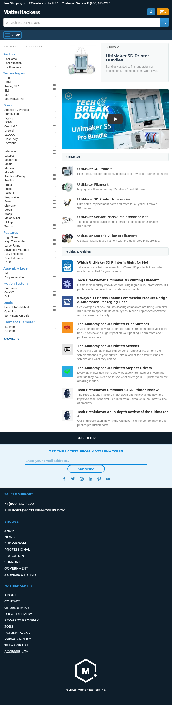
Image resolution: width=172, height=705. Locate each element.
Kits (6, 273)
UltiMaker (114, 47)
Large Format (12, 245)
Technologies (14, 73)
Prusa (8, 184)
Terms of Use (16, 645)
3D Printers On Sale (16, 315)
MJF (7, 94)
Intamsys (10, 151)
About (10, 595)
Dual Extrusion (13, 258)
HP (6, 147)
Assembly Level (15, 268)
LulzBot (9, 155)
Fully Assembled (14, 277)
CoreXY (9, 292)
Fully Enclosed (13, 253)
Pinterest (99, 479)
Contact (12, 601)
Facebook (64, 479)
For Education (13, 63)
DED (7, 78)
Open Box (10, 311)
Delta (7, 296)
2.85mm (9, 330)
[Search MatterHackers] (164, 22)
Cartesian (10, 288)
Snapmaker (11, 197)
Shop (9, 531)
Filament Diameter (19, 322)
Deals (8, 303)
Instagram (82, 479)
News (9, 537)
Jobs (8, 626)
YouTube (108, 479)
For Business (12, 67)
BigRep (8, 118)
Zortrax (8, 226)
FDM (7, 82)
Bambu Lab (11, 114)
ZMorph (9, 222)
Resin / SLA (11, 86)
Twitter (73, 479)
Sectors (9, 54)
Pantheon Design (15, 176)
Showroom (15, 543)
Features (10, 233)
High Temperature (15, 241)
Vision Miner (12, 218)
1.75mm (9, 326)
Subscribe (86, 469)
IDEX (7, 262)
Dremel (9, 130)
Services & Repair (20, 575)
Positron (9, 180)
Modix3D (10, 172)
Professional (17, 550)
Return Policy (17, 633)
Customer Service (74, 3)
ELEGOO (9, 134)
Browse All (12, 339)
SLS (7, 90)
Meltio (8, 164)
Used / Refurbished (16, 307)
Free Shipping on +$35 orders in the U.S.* (30, 3)
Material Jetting (14, 98)
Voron (8, 209)
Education (14, 556)
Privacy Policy (17, 639)
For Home (10, 59)
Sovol (7, 201)
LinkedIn (90, 479)
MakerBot (10, 160)
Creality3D (10, 126)
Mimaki (9, 168)
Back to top (86, 438)
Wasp (8, 214)
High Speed (11, 237)
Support (12, 562)
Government (16, 568)
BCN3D (9, 122)
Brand (8, 105)
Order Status (17, 608)
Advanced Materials (17, 249)
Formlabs (10, 143)
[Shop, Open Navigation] (12, 35)
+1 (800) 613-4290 (98, 3)
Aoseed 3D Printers (16, 109)
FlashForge (11, 139)
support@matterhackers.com (34, 510)
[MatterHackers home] (21, 13)
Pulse (8, 188)
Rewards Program (21, 620)
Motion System (15, 284)
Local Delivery (18, 614)
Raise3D (9, 193)
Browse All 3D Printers (22, 46)
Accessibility (16, 652)
